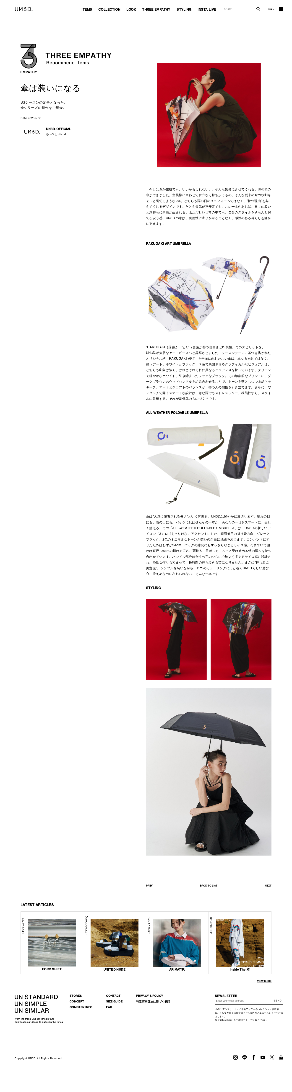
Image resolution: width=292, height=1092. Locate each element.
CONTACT (113, 995)
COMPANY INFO (81, 1007)
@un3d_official (56, 134)
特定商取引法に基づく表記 (153, 1001)
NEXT (268, 885)
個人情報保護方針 (224, 1020)
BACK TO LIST (209, 885)
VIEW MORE (264, 981)
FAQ (109, 1007)
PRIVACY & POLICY (149, 995)
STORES (76, 995)
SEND (278, 1000)
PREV (149, 885)
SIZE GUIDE (114, 1001)
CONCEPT (77, 1001)
